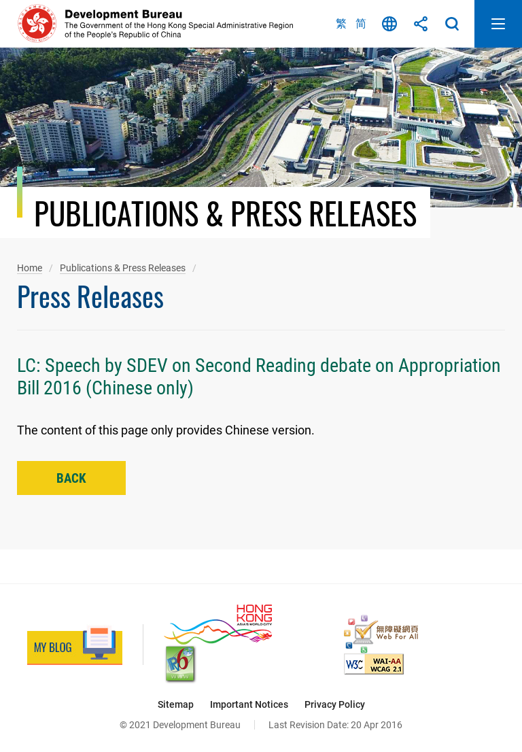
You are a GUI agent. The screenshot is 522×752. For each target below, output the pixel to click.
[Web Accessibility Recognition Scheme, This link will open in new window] (381, 634)
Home (29, 267)
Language (389, 24)
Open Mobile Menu (498, 24)
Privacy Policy (334, 704)
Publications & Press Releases (123, 267)
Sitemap (176, 704)
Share (420, 24)
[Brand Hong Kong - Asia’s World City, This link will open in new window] (218, 624)
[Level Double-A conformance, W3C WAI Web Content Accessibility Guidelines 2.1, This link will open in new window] (374, 663)
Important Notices (249, 704)
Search (452, 24)
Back (71, 478)
